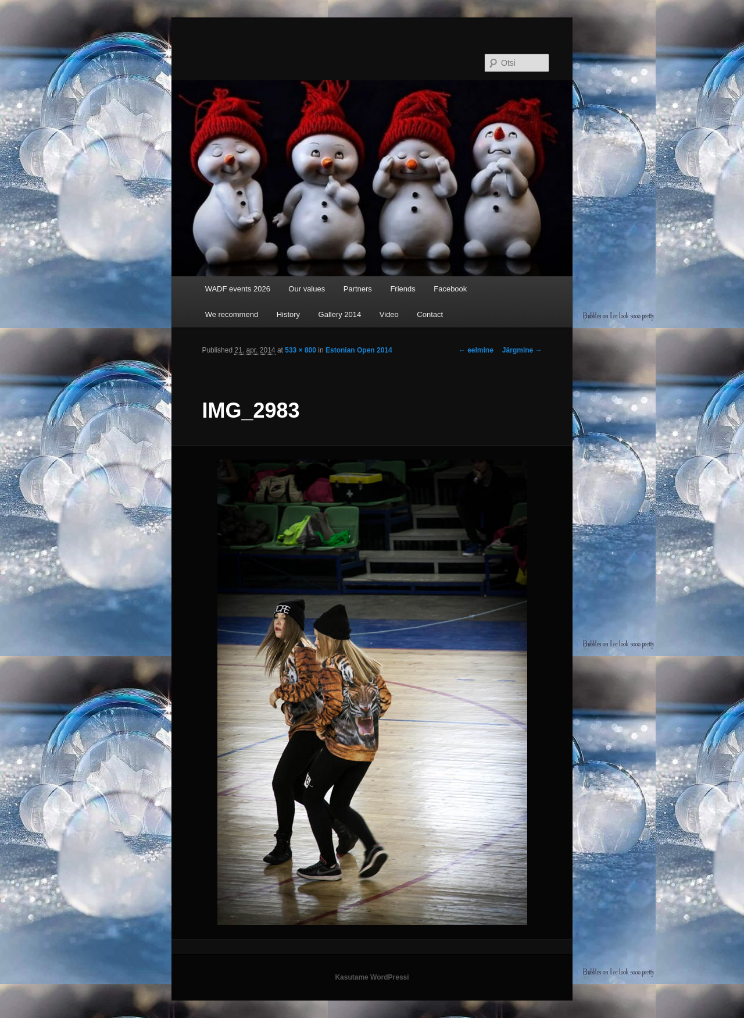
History (288, 314)
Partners (358, 288)
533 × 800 (300, 350)
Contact (430, 314)
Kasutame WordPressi (372, 977)
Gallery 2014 (340, 314)
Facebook (450, 288)
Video (389, 314)
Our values (306, 288)
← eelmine (476, 350)
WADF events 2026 (237, 288)
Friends (402, 288)
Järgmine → (522, 350)
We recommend (232, 314)
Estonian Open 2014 (359, 350)
